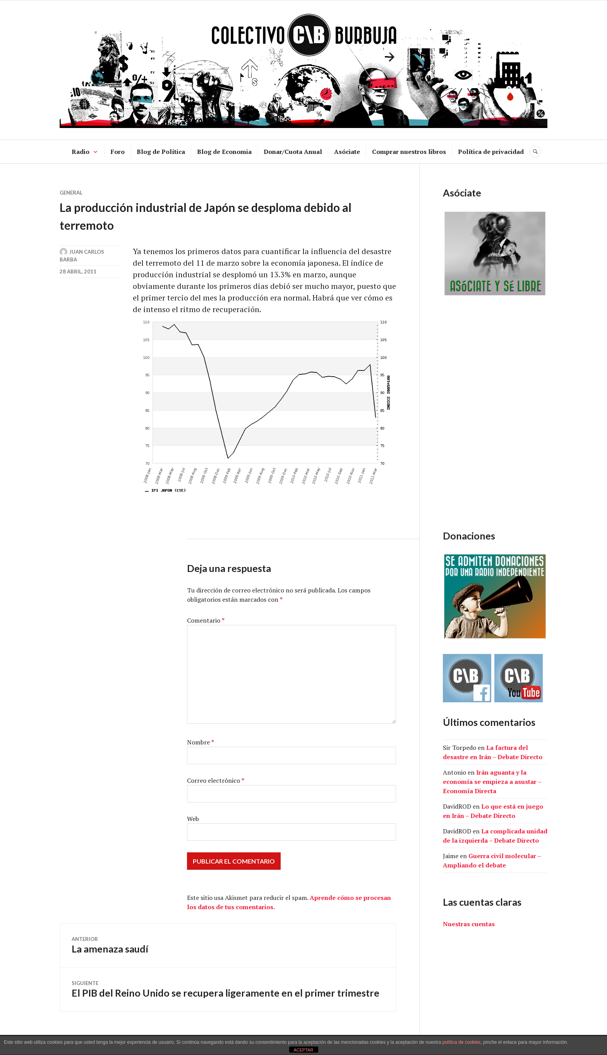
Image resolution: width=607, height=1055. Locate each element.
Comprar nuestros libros (409, 151)
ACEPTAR (303, 1050)
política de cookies (461, 1042)
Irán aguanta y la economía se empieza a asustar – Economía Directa (492, 781)
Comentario (206, 620)
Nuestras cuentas (469, 924)
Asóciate (347, 151)
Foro (118, 151)
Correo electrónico (215, 780)
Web (193, 818)
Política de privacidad (491, 151)
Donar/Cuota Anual (293, 151)
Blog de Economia (224, 151)
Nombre (200, 742)
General (71, 192)
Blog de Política (161, 151)
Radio (80, 151)
